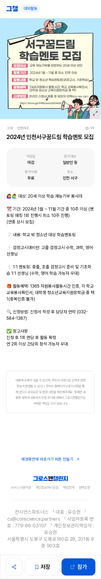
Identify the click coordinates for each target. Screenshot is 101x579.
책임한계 (68, 488)
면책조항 (84, 488)
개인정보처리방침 (47, 488)
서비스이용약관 (21, 488)
